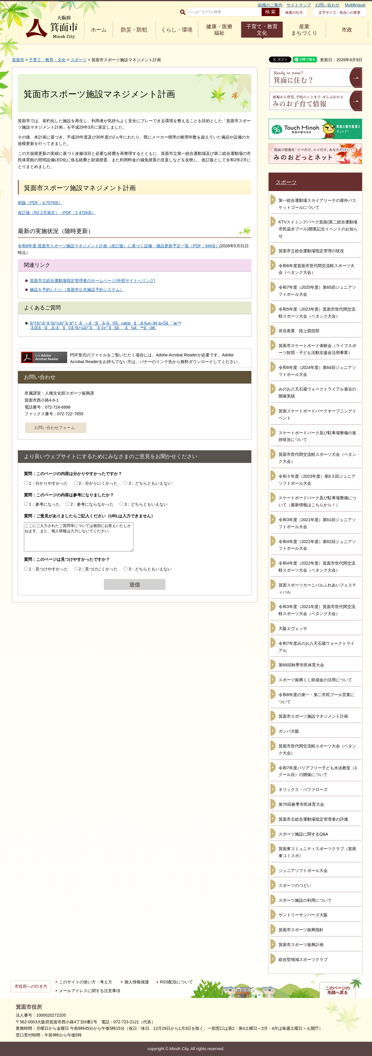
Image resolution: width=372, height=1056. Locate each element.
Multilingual (355, 5)
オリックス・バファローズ (303, 789)
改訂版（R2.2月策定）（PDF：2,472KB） (56, 212)
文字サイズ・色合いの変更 (340, 12)
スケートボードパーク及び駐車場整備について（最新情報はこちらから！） (317, 501)
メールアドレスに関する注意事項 (89, 990)
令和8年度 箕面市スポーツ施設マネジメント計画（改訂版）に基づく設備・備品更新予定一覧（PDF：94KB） (118, 246)
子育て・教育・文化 (47, 59)
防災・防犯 (134, 30)
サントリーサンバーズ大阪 (303, 915)
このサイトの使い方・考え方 (85, 982)
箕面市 (18, 59)
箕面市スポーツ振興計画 (301, 944)
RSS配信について (176, 982)
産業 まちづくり (304, 30)
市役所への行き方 (31, 986)
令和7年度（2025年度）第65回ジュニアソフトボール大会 (317, 291)
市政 (347, 30)
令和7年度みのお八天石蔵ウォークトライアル (316, 647)
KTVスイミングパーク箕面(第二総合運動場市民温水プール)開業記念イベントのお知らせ (318, 229)
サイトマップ (298, 5)
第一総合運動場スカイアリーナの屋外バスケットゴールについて (317, 204)
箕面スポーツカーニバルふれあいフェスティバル (317, 588)
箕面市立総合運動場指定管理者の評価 (313, 819)
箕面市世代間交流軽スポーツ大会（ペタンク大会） (317, 458)
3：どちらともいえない (150, 483)
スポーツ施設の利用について (305, 900)
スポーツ (78, 59)
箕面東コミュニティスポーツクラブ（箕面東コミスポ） (317, 852)
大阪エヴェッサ (293, 628)
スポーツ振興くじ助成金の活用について (315, 679)
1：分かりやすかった (48, 483)
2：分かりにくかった (98, 483)
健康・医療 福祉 (219, 30)
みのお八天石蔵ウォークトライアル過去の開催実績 (317, 392)
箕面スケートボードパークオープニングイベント (317, 414)
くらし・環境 (176, 30)
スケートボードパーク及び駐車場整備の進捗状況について (317, 436)
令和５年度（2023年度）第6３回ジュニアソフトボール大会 (317, 480)
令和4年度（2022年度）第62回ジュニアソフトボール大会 (317, 545)
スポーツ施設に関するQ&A (303, 834)
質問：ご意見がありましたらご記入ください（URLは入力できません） (89, 516)
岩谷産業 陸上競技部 (299, 330)
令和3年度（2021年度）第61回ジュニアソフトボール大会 (317, 523)
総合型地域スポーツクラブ (303, 959)
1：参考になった (44, 504)
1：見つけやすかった (48, 569)
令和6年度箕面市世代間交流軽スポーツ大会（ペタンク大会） (316, 269)
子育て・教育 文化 (262, 30)
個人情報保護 (136, 982)
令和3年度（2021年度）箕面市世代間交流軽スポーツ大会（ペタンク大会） (317, 610)
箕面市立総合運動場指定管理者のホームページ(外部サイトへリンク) (92, 280)
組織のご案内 (270, 5)
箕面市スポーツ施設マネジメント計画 (313, 716)
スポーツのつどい (295, 885)
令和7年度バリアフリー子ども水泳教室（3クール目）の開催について (318, 771)
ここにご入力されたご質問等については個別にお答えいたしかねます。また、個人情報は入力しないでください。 (78, 536)
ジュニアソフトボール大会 (303, 870)
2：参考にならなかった (92, 504)
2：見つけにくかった (98, 569)
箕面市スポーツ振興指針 (301, 929)
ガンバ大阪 (289, 731)
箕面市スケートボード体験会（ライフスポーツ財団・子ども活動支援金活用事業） (317, 349)
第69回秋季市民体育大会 (301, 665)
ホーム (99, 30)
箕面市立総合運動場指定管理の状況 (311, 250)
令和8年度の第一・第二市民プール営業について (316, 698)
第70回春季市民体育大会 (301, 804)
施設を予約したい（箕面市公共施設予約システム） (77, 289)
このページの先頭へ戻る (337, 990)
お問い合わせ (327, 5)
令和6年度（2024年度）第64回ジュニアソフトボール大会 (317, 371)
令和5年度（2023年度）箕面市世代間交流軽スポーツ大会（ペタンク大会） (317, 312)
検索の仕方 (294, 12)
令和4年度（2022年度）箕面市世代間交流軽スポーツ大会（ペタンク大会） (317, 566)
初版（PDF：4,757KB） (40, 202)
